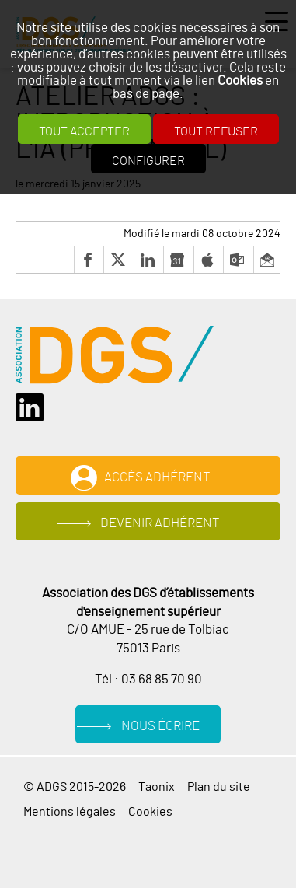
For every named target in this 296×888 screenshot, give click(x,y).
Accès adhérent (157, 477)
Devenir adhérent (160, 523)
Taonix (156, 787)
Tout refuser (216, 131)
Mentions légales (69, 812)
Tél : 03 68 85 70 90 (148, 679)
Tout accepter (84, 131)
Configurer (148, 161)
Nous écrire (160, 726)
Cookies (240, 80)
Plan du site (218, 787)
